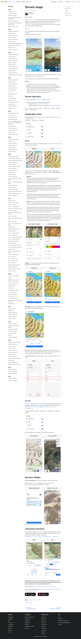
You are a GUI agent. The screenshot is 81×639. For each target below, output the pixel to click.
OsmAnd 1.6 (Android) (12, 380)
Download (27, 108)
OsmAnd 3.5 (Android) (12, 210)
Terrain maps (10, 92)
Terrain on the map (12, 108)
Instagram (53, 586)
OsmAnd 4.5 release (32, 19)
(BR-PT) (28, 590)
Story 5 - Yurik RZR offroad (13, 254)
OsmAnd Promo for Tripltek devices (15, 74)
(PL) (31, 590)
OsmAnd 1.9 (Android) (12, 369)
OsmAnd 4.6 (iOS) (11, 81)
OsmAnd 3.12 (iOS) (12, 187)
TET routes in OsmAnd (12, 88)
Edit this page (28, 602)
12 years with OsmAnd (12, 128)
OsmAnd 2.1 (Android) (12, 352)
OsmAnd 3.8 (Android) (12, 162)
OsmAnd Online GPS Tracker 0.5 (14, 245)
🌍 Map (23, 1)
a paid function (38, 99)
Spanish (43, 628)
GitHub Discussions (29, 617)
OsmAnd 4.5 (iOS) (11, 85)
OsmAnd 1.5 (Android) (12, 378)
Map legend (10, 624)
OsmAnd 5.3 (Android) (12, 13)
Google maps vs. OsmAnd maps (14, 342)
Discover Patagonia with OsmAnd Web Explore (14, 18)
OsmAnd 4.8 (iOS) (11, 64)
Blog (13, 1)
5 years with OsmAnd (12, 350)
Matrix (27, 628)
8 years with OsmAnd (12, 292)
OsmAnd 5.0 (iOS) (11, 47)
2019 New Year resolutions (13, 275)
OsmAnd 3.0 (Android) (12, 294)
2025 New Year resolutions (13, 54)
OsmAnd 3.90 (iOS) (12, 151)
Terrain (66, 10)
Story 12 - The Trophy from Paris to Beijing (15, 224)
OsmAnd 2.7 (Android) (12, 314)
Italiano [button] (53, 1)
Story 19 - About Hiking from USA (14, 191)
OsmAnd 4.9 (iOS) (11, 56)
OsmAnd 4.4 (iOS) (11, 104)
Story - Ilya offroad (12, 262)
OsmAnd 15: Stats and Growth (14, 45)
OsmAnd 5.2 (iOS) (11, 33)
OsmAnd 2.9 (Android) (12, 298)
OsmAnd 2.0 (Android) (12, 356)
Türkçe (43, 633)
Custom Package (11, 172)
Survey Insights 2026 (12, 15)
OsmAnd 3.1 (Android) (12, 284)
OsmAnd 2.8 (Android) (12, 312)
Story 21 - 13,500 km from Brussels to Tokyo (15, 182)
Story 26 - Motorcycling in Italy (14, 158)
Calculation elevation (68, 15)
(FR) (56, 589)
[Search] (72, 2)
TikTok (39, 586)
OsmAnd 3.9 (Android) (12, 149)
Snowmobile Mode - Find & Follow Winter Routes (15, 23)
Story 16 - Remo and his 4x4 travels (15, 208)
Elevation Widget (67, 13)
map (34, 599)
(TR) (36, 590)
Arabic (43, 632)
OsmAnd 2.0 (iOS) (11, 308)
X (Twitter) (43, 586)
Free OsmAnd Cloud (12, 90)
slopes (41, 74)
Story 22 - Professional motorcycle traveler (15, 179)
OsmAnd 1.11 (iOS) (12, 348)
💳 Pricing (18, 1)
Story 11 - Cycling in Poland (13, 233)
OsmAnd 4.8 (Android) (12, 66)
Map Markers (10, 310)
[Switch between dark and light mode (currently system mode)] (79, 2)
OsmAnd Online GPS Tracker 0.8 (14, 193)
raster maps (44, 406)
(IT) (54, 589)
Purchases (10, 622)
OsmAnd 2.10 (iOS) (12, 296)
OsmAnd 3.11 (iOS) (12, 200)
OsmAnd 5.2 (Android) (12, 35)
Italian (43, 622)
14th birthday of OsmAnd (13, 68)
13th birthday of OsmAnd (13, 102)
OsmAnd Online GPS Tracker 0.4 (14, 268)
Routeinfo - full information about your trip (14, 213)
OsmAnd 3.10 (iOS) (12, 204)
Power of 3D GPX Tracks (13, 60)
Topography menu (68, 8)
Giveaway (10, 277)
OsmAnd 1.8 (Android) (12, 371)
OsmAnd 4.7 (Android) (12, 72)
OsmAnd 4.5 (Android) (12, 94)
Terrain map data (68, 6)
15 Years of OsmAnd (12, 37)
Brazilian (43, 630)
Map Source (52, 406)
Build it (9, 628)
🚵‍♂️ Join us (28, 1)
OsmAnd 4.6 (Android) (12, 83)
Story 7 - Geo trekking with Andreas (15, 247)
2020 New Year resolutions (13, 202)
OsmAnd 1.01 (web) (12, 62)
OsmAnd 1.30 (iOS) (12, 318)
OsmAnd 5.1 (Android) (12, 39)
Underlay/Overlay (28, 408)
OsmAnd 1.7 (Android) (12, 373)
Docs (10, 1)
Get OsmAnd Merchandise (64, 622)
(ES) (25, 590)
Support (60, 624)
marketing (30, 599)
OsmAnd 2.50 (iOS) (12, 270)
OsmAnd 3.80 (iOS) (12, 164)
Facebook (35, 586)
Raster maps (10, 96)
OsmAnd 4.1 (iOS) (11, 141)
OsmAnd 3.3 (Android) (12, 266)
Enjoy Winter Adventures (13, 21)
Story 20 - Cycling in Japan (13, 189)
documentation (28, 24)
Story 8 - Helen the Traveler (13, 241)
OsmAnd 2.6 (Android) (12, 316)
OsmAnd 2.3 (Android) (12, 337)
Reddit (47, 586)
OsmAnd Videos (11, 303)
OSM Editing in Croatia (12, 119)
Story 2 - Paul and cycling (13, 260)
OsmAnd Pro (39, 403)
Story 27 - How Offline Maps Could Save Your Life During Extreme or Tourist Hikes (15, 123)
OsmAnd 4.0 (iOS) (11, 147)
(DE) (58, 589)
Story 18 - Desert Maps (12, 195)
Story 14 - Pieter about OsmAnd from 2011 (15, 219)
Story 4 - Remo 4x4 (12, 256)
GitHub (60, 1)
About (9, 632)
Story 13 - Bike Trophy (12, 221)
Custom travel (11, 288)
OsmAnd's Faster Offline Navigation (15, 43)
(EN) (52, 589)
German (43, 620)
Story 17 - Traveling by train (13, 206)
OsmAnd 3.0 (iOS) (11, 227)
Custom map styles (12, 98)
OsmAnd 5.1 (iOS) (11, 41)
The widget (59, 74)
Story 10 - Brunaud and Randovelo (15, 237)
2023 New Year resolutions (13, 113)
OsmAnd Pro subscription (55, 105)
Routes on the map (12, 126)
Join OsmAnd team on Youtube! (14, 364)
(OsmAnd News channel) (45, 589)
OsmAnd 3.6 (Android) (12, 185)
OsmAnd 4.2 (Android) (12, 130)
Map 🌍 (10, 619)
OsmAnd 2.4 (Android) (12, 331)
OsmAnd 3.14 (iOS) (12, 174)
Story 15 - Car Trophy (12, 216)
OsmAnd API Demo (12, 333)
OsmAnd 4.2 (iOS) (11, 132)
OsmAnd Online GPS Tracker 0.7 (14, 229)
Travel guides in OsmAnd (13, 290)
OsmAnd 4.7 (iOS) (11, 70)
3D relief (36, 74)
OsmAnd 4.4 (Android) (12, 106)
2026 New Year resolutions (13, 31)
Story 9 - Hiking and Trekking (14, 239)
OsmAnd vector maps (34, 406)
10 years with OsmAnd (12, 170)
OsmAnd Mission (11, 286)
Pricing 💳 (10, 617)
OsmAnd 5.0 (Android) (12, 49)
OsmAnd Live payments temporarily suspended (15, 301)
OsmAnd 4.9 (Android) (12, 58)
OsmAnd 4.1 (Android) (12, 143)
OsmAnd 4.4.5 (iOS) (12, 100)
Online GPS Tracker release (13, 282)
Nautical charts (11, 360)
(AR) (33, 590)
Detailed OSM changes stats (13, 279)
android (38, 599)
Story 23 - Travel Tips (12, 168)
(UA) (60, 589)
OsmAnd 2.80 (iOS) (12, 243)
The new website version (13, 134)
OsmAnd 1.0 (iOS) (11, 354)
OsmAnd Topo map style (13, 329)
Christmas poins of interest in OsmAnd (14, 326)
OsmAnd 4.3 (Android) (12, 117)
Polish (43, 626)
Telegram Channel (29, 626)
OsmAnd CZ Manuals (63, 620)
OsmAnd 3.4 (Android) (12, 235)
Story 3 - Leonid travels (12, 258)
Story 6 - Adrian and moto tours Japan (14, 252)
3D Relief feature (28, 403)
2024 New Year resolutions (13, 79)
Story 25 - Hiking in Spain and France (15, 160)
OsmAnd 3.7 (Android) (12, 176)
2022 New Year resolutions (13, 139)
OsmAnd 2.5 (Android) (12, 323)
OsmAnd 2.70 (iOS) (12, 249)
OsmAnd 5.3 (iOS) (11, 11)
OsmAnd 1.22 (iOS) (12, 346)
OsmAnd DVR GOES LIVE (13, 362)
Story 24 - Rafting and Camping (14, 166)
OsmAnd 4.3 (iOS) (11, 115)
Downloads (10, 626)
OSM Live (10, 335)
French (43, 619)
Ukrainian (44, 624)
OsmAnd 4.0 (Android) (12, 145)
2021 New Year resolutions (13, 156)
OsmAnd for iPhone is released (14, 358)
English (43, 617)
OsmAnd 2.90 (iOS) (12, 231)
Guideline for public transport (14, 264)
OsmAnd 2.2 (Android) (12, 344)
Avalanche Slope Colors (12, 26)
